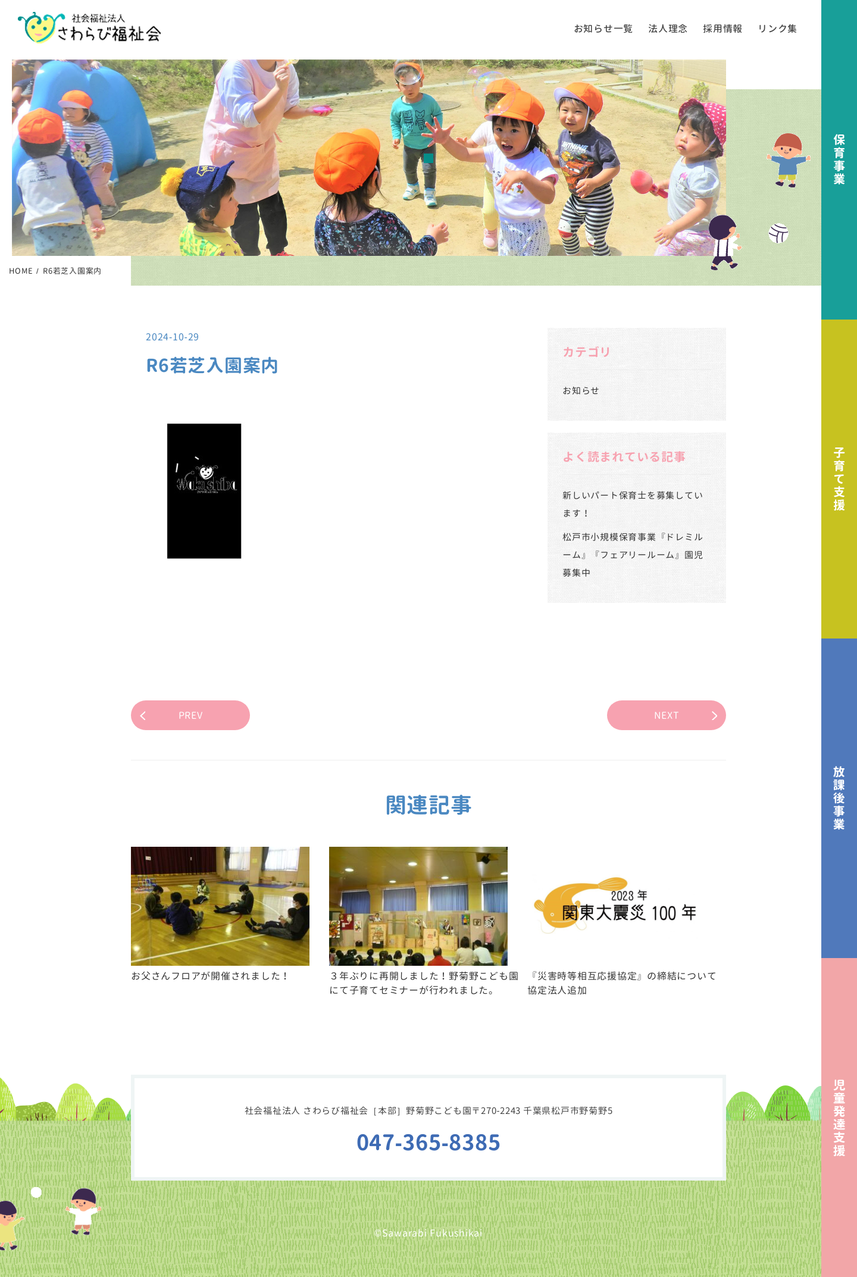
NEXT (667, 715)
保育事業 (839, 160)
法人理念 (668, 28)
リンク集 (777, 28)
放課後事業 (839, 798)
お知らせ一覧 (604, 28)
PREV (191, 715)
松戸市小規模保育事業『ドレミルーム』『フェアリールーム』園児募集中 (632, 555)
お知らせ (581, 390)
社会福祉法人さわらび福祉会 (89, 27)
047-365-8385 (428, 1142)
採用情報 (723, 28)
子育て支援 (839, 479)
